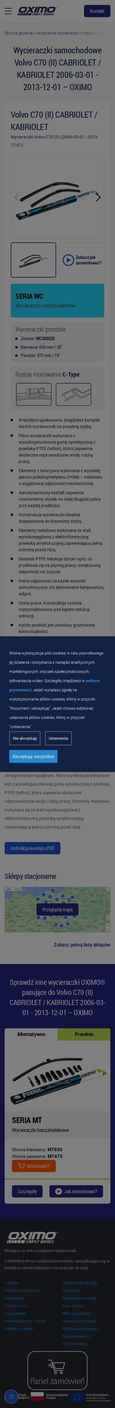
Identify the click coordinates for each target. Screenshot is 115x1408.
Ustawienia (58, 738)
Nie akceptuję (25, 738)
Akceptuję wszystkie (33, 756)
